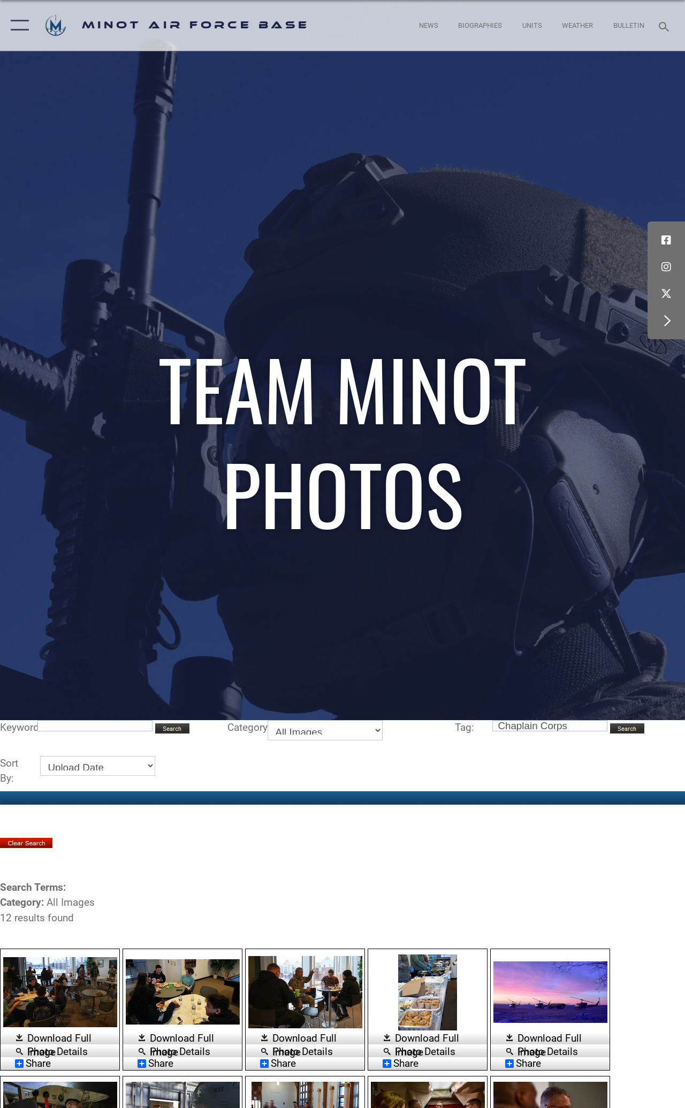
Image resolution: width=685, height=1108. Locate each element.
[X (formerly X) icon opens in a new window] (666, 293)
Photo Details (57, 1051)
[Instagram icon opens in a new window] (666, 267)
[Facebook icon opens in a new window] (666, 240)
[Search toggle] (666, 25)
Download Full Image (59, 1039)
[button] (17, 25)
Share (33, 1063)
